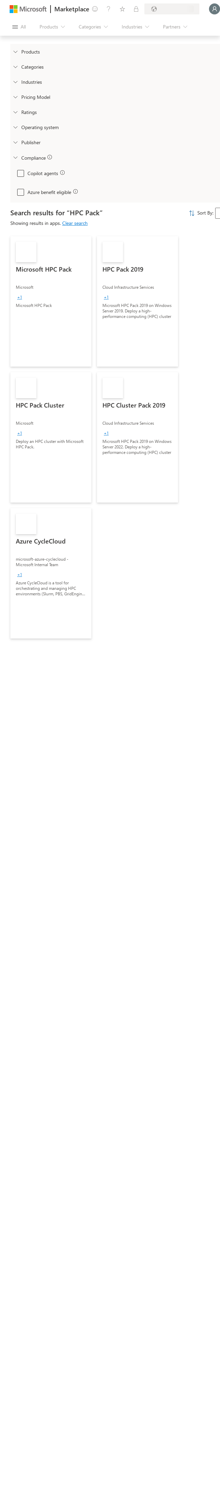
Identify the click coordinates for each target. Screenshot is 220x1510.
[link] (50, 301)
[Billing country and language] (171, 8)
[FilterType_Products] (15, 51)
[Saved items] (122, 9)
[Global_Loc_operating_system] (15, 127)
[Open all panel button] (19, 27)
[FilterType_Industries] (15, 82)
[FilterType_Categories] (15, 66)
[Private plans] (136, 9)
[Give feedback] (94, 9)
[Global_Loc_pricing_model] (15, 97)
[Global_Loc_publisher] (15, 142)
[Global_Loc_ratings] (15, 112)
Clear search (75, 223)
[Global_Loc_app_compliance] (15, 157)
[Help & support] (108, 9)
